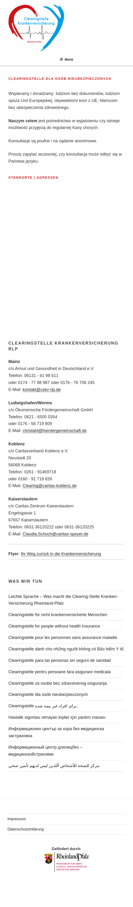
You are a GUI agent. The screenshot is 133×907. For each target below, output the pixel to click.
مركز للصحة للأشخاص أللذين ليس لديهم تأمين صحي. (54, 765)
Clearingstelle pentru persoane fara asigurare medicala (59, 672)
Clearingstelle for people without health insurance (54, 626)
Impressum (16, 819)
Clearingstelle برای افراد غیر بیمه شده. (43, 706)
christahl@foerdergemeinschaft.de (55, 430)
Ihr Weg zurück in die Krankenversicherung (61, 553)
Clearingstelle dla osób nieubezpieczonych (48, 694)
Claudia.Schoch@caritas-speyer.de (55, 534)
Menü (66, 59)
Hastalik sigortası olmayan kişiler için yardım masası (56, 717)
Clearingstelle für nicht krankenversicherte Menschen (57, 614)
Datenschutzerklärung (25, 829)
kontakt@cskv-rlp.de (42, 389)
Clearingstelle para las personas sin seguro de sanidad (59, 660)
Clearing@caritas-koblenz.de (50, 485)
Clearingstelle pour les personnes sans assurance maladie (62, 637)
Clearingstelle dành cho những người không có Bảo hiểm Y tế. (66, 649)
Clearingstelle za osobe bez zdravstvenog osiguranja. (58, 683)
